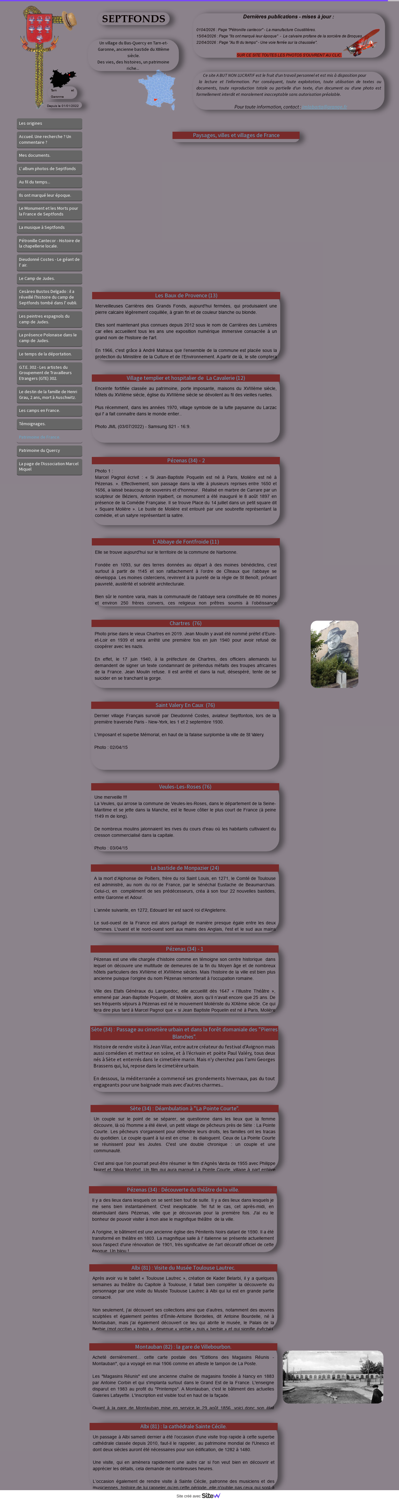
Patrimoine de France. (39, 437)
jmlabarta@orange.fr (324, 106)
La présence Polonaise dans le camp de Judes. (48, 337)
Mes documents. (35, 155)
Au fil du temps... (34, 182)
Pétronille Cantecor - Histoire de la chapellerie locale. (49, 243)
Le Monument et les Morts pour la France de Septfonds (48, 211)
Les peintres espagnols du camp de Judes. (44, 319)
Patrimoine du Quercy (39, 450)
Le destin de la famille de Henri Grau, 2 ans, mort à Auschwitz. (48, 394)
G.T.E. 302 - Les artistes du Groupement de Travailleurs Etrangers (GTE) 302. (45, 372)
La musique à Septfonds (42, 227)
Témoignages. (32, 423)
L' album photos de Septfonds (47, 168)
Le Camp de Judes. (37, 278)
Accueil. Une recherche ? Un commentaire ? (45, 139)
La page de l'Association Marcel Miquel (48, 466)
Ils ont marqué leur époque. (45, 195)
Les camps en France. (39, 410)
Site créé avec (201, 1496)
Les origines (30, 123)
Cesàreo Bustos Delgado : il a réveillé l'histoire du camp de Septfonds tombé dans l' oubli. (48, 297)
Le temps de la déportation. (45, 354)
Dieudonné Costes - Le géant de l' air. (49, 262)
